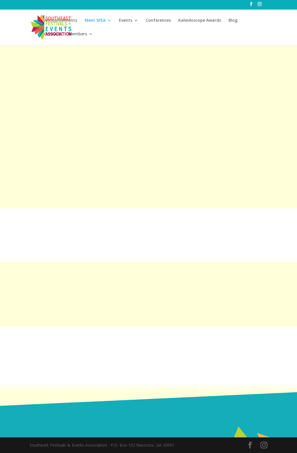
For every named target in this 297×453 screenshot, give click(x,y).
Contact (52, 34)
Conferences (158, 20)
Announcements (60, 20)
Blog (233, 20)
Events (125, 20)
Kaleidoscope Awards (199, 20)
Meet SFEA (95, 20)
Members (77, 34)
